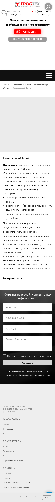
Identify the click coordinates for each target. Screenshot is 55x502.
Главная (6, 84)
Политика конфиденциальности (16, 482)
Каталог (6, 433)
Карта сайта (8, 455)
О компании (8, 429)
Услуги (6, 446)
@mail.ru (19, 14)
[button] (27, 31)
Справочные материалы (13, 460)
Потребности (8, 451)
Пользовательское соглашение (16, 487)
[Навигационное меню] (49, 75)
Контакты (7, 473)
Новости (6, 478)
